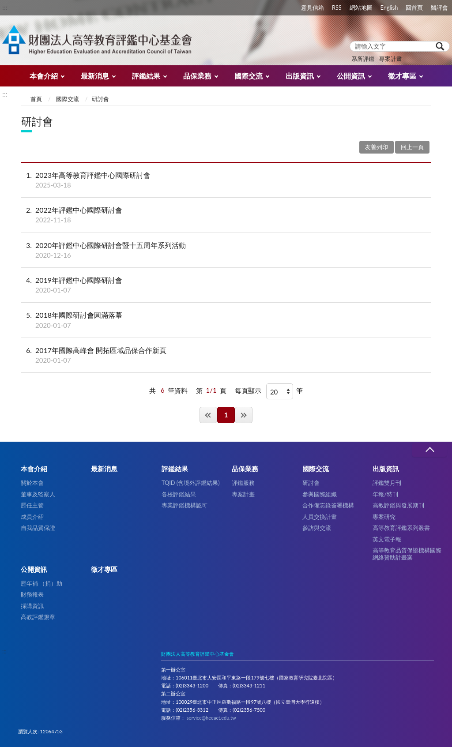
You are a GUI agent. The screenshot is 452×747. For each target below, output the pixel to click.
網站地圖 (361, 7)
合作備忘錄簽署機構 (328, 505)
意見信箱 (312, 7)
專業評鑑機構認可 (184, 505)
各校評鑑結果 (179, 494)
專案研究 (384, 516)
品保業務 (197, 75)
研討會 (311, 482)
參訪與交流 (316, 527)
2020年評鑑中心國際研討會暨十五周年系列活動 (226, 250)
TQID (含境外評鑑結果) (191, 482)
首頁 (36, 98)
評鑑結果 (146, 75)
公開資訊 (351, 75)
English (389, 7)
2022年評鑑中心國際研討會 (226, 215)
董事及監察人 (38, 494)
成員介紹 (32, 516)
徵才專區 (402, 75)
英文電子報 (387, 539)
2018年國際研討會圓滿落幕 (226, 320)
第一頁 (208, 415)
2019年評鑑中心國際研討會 (226, 285)
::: (5, 7)
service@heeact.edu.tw (211, 718)
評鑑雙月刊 (387, 482)
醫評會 (439, 7)
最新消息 (95, 75)
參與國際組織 (319, 494)
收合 (429, 450)
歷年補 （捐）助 (41, 583)
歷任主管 (32, 505)
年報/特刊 (385, 494)
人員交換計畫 (319, 516)
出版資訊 (300, 75)
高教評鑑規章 (38, 616)
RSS (337, 7)
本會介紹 (44, 75)
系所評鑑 (362, 58)
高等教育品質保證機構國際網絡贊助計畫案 (407, 553)
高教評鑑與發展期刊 (398, 505)
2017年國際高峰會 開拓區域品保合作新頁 (226, 355)
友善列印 (376, 146)
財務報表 (32, 594)
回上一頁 (412, 146)
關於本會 (32, 482)
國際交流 (248, 75)
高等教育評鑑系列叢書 (401, 527)
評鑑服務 (243, 482)
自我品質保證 (38, 527)
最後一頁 (243, 415)
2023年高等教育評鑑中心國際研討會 (226, 180)
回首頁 (414, 7)
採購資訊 (32, 605)
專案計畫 (390, 58)
